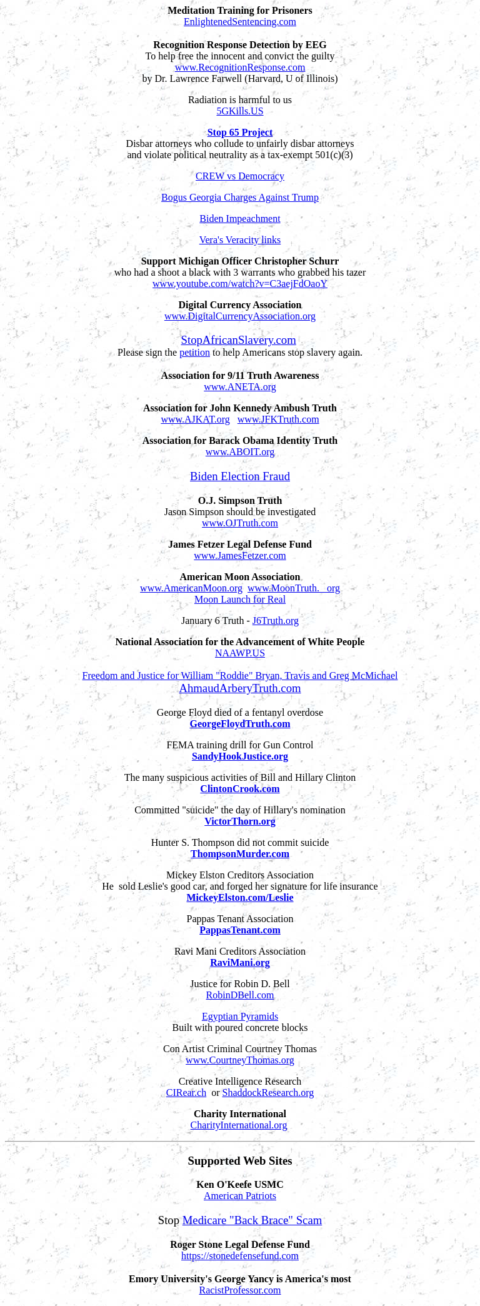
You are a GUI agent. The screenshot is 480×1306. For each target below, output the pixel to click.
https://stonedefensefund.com (240, 1255)
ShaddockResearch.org (268, 1092)
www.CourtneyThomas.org (240, 1060)
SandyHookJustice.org (240, 756)
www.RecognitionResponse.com (240, 67)
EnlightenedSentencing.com (240, 21)
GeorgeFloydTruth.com (239, 723)
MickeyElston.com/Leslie (239, 897)
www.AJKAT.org (195, 419)
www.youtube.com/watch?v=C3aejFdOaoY (240, 283)
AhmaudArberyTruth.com (240, 688)
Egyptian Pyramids (240, 1016)
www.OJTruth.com (240, 523)
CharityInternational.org (239, 1125)
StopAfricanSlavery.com (238, 339)
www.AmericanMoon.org (191, 588)
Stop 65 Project (240, 132)
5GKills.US (239, 111)
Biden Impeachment (239, 218)
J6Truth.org (275, 620)
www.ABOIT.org (240, 451)
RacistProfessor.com (240, 1290)
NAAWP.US (240, 653)
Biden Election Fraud (240, 476)
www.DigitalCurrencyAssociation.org (240, 316)
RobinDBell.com (240, 995)
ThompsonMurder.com (240, 853)
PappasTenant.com (240, 930)
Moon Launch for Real (240, 599)
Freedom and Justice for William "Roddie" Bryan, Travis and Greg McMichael (240, 675)
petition (194, 352)
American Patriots (240, 1195)
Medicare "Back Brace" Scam (252, 1220)
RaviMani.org (240, 962)
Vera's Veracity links (240, 239)
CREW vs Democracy (240, 176)
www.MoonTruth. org (294, 588)
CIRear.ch (186, 1092)
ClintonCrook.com (239, 788)
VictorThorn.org (240, 821)
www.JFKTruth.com (278, 419)
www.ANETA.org (240, 386)
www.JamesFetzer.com (240, 555)
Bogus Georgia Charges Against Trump (240, 197)
